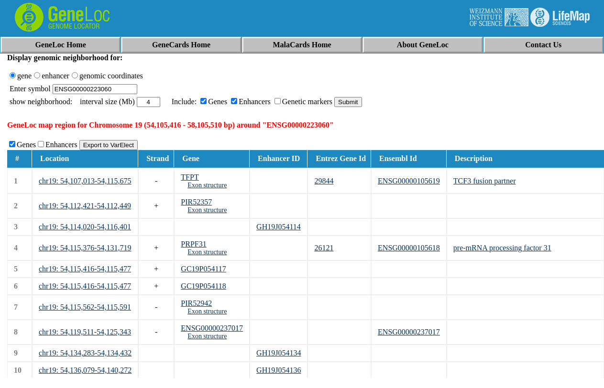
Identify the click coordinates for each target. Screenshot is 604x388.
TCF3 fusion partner (484, 181)
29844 (323, 181)
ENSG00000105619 (409, 181)
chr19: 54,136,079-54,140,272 (85, 370)
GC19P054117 (203, 269)
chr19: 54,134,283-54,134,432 (85, 353)
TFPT (189, 177)
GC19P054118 (203, 286)
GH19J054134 (278, 353)
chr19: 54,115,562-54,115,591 (85, 307)
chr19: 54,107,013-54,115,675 (85, 181)
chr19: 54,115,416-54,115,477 (85, 269)
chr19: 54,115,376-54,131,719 (85, 248)
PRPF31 (193, 244)
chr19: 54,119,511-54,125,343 (85, 332)
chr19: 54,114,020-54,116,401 (85, 227)
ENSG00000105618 (409, 248)
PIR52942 (196, 303)
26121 (323, 248)
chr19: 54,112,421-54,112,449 (85, 206)
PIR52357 (196, 202)
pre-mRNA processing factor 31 (502, 248)
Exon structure (207, 185)
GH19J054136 (278, 370)
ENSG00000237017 (212, 328)
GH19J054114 (278, 227)
